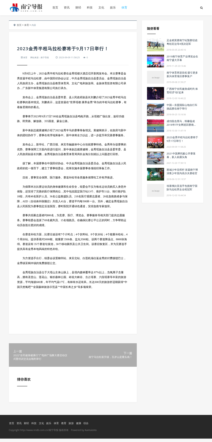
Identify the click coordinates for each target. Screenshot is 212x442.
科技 (90, 7)
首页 (55, 7)
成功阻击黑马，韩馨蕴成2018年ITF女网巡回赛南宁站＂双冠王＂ (181, 124)
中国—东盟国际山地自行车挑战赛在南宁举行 (182, 106)
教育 (63, 426)
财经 (78, 7)
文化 (101, 7)
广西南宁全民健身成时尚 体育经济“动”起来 (182, 90)
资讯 (67, 7)
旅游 (71, 426)
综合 (85, 426)
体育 (124, 7)
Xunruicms (91, 433)
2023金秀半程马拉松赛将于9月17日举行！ (182, 139)
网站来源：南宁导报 (41, 57)
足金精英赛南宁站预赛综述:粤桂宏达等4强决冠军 (182, 41)
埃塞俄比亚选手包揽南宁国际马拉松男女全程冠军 (182, 187)
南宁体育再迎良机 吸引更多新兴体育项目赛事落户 (182, 74)
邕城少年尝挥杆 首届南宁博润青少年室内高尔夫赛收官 (182, 171)
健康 (78, 426)
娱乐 (113, 7)
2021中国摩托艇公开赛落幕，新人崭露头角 (181, 155)
